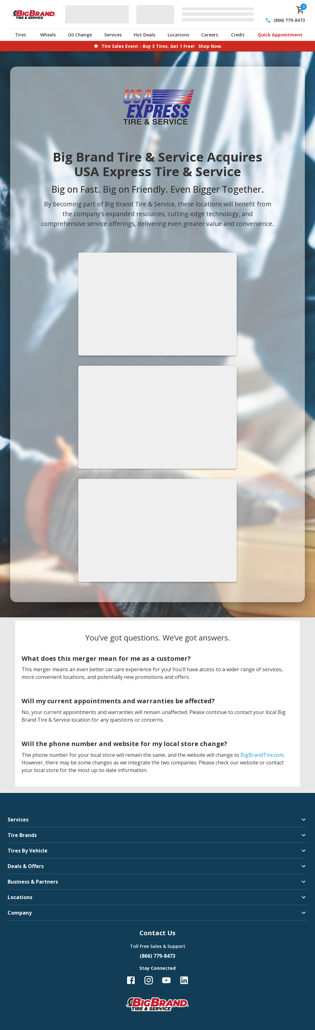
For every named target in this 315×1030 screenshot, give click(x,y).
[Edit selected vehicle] (197, 14)
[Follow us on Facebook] (131, 980)
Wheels (48, 35)
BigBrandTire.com (262, 754)
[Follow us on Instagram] (149, 980)
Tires (20, 35)
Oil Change (80, 35)
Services (113, 35)
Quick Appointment (280, 35)
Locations (178, 35)
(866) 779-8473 (289, 20)
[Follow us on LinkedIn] (184, 980)
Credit (238, 35)
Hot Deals (144, 35)
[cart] (300, 9)
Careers (209, 35)
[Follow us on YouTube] (166, 980)
